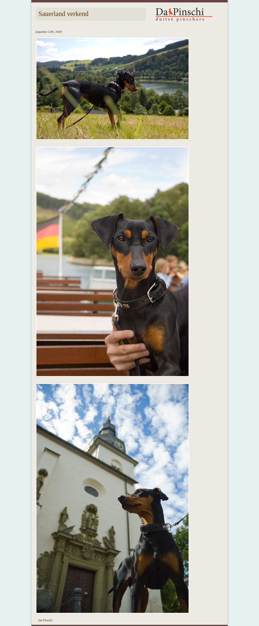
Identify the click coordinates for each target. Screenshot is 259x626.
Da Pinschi (45, 620)
